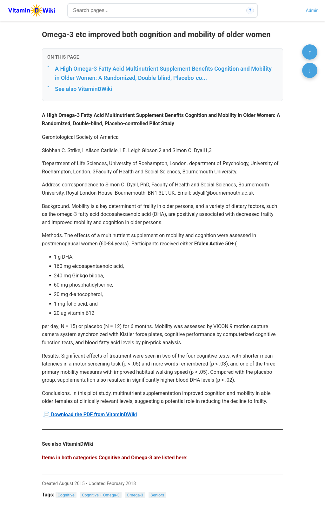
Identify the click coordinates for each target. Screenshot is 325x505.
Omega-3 (135, 495)
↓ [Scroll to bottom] (309, 70)
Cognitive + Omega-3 (101, 495)
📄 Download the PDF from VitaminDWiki (90, 414)
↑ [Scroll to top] (309, 52)
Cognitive (66, 495)
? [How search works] (250, 10)
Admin (312, 10)
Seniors (157, 495)
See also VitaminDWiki (83, 89)
